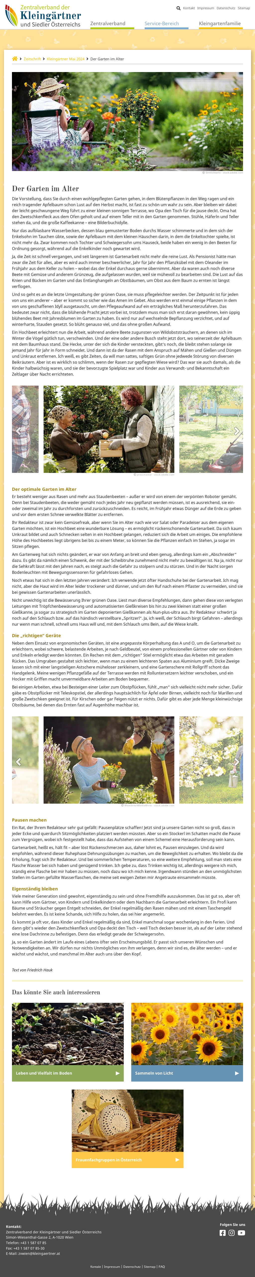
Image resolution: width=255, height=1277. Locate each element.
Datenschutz (226, 8)
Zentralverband (108, 23)
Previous (18, 434)
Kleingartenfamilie (220, 23)
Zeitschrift (33, 59)
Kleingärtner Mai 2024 (70, 59)
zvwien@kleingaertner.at (39, 1253)
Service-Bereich (162, 23)
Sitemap (244, 8)
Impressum (205, 8)
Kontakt (189, 8)
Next (237, 434)
